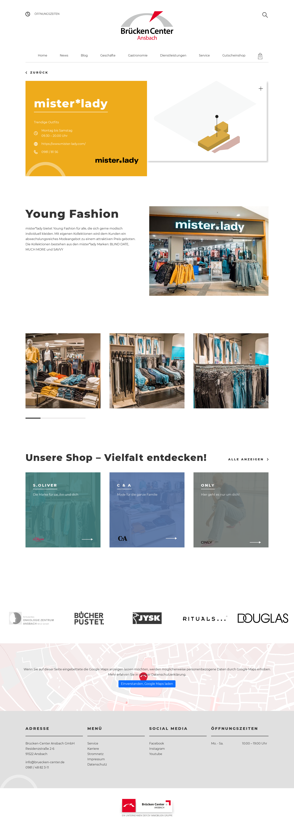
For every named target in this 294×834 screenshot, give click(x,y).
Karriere (93, 748)
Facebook (156, 743)
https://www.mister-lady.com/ (63, 144)
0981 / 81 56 (49, 152)
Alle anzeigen (246, 459)
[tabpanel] (63, 370)
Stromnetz (95, 754)
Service (92, 743)
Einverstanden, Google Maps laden (147, 684)
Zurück (39, 72)
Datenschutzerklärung (168, 674)
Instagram (157, 748)
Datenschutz (97, 764)
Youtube (155, 754)
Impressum (96, 759)
